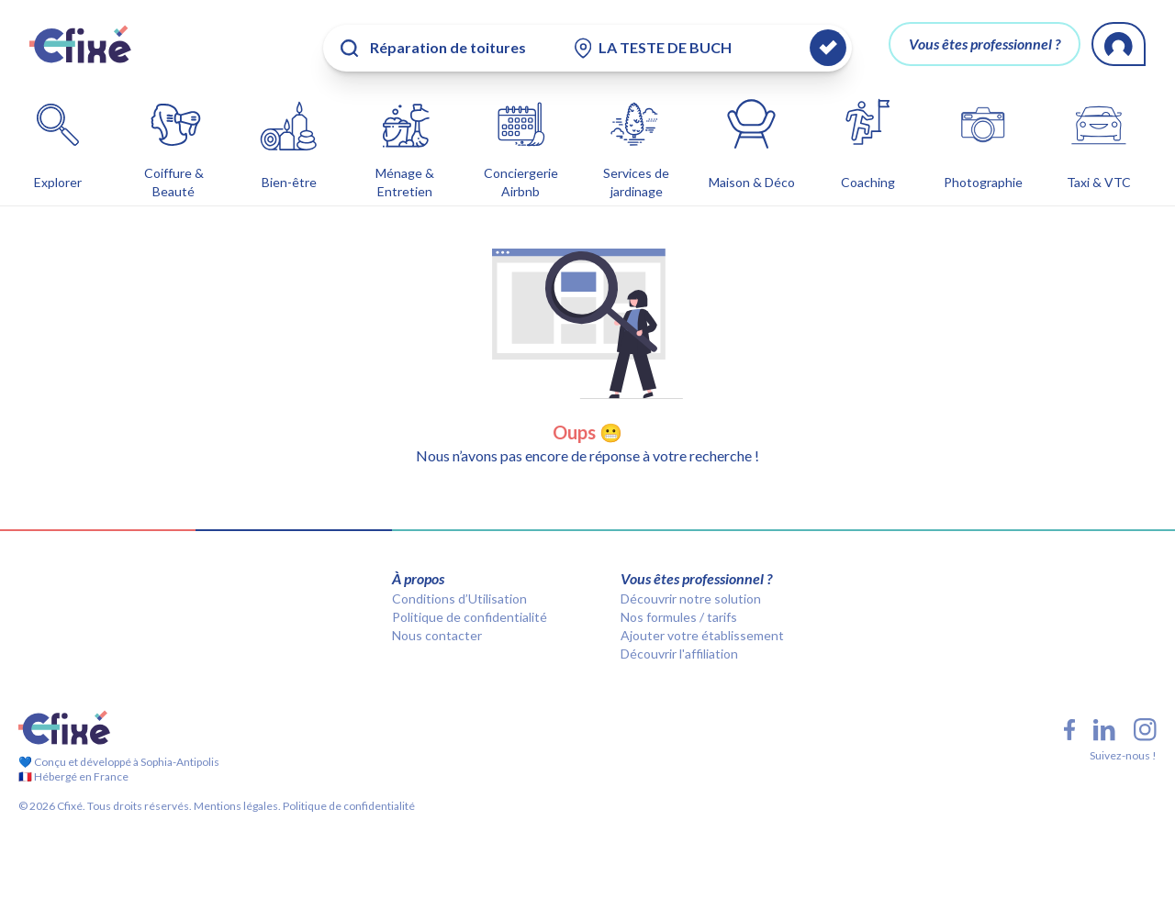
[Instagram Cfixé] (1145, 726)
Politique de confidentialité (469, 613)
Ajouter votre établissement (702, 631)
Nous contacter (437, 631)
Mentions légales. (236, 802)
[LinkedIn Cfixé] (1104, 726)
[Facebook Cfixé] (1069, 726)
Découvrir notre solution (691, 595)
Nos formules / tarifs (679, 613)
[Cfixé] (80, 44)
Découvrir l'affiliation (679, 650)
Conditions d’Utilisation (459, 595)
